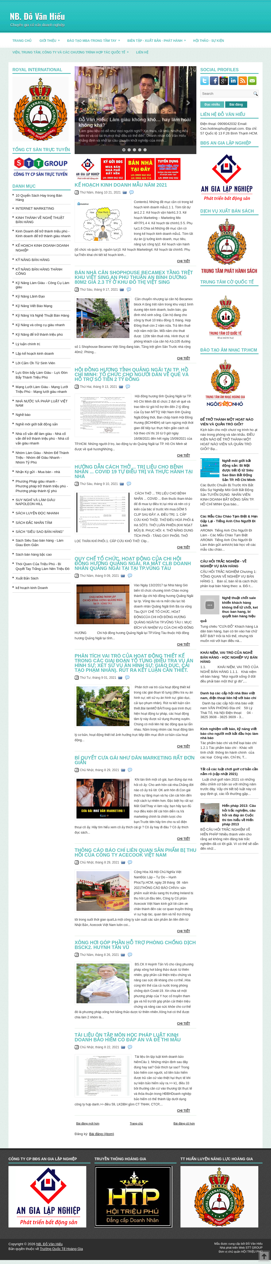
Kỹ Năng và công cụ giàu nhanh (40, 325)
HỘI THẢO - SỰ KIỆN (208, 41)
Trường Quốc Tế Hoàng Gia (61, 1249)
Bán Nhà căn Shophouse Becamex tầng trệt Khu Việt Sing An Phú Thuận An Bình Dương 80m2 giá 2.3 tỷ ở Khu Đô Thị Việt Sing (134, 277)
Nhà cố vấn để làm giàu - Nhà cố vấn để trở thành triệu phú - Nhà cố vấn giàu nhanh (42, 438)
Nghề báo (23, 415)
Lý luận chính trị (28, 344)
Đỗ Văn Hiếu (254, 1243)
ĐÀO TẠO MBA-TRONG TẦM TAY (95, 39)
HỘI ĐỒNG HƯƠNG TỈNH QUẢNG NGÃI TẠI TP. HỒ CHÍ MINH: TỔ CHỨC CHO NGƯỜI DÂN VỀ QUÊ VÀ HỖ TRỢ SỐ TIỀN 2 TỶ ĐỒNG (132, 374)
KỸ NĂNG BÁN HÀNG (32, 260)
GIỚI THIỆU (51, 39)
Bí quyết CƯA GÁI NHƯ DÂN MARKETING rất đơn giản (135, 760)
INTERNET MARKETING (35, 208)
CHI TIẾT (183, 261)
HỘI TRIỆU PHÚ (252, 1251)
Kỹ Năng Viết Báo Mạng (34, 306)
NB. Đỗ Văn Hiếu (37, 16)
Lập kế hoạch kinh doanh (35, 354)
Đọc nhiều (212, 104)
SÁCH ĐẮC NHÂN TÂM (34, 523)
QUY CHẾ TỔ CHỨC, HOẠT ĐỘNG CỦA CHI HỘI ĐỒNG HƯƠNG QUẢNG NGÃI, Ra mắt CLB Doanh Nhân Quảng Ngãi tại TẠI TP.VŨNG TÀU (133, 563)
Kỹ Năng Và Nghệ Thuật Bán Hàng (42, 315)
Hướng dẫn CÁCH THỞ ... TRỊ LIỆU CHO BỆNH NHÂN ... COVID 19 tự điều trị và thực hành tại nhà (134, 472)
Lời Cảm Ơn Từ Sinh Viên (35, 363)
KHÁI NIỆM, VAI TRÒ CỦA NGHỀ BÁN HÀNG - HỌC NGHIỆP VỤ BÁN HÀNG (229, 657)
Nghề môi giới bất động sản (37, 424)
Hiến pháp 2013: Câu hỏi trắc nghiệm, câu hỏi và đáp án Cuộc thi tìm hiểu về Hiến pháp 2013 (239, 815)
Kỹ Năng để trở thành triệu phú (39, 334)
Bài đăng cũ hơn (184, 1123)
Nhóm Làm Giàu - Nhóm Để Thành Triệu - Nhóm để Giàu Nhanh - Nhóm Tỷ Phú (42, 457)
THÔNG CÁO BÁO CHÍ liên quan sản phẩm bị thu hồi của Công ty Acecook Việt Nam (135, 852)
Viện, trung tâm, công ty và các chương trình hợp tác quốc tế (72, 50)
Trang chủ (136, 1123)
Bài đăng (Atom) (101, 1134)
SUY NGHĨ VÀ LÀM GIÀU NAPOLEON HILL (35, 502)
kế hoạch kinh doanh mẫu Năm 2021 (121, 185)
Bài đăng (236, 104)
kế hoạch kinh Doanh (32, 588)
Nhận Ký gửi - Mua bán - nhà (38, 472)
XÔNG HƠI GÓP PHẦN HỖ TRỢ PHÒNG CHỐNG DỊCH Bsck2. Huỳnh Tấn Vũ (135, 945)
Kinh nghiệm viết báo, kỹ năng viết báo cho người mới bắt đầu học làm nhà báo (229, 733)
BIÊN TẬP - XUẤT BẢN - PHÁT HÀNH (158, 39)
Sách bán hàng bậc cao (34, 554)
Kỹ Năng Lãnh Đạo (30, 296)
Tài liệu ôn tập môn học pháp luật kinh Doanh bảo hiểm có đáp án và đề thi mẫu (128, 1037)
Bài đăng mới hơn (87, 1123)
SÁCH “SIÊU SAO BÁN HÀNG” (40, 532)
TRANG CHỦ (21, 41)
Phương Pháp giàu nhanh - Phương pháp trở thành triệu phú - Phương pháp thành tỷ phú (42, 486)
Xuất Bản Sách (27, 578)
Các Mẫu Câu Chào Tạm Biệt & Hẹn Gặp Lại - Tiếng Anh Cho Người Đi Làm (229, 520)
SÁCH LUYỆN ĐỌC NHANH (37, 513)
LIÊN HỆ (142, 52)
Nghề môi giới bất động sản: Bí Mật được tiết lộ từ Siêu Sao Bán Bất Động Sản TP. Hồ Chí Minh (238, 470)
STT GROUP (254, 1247)
